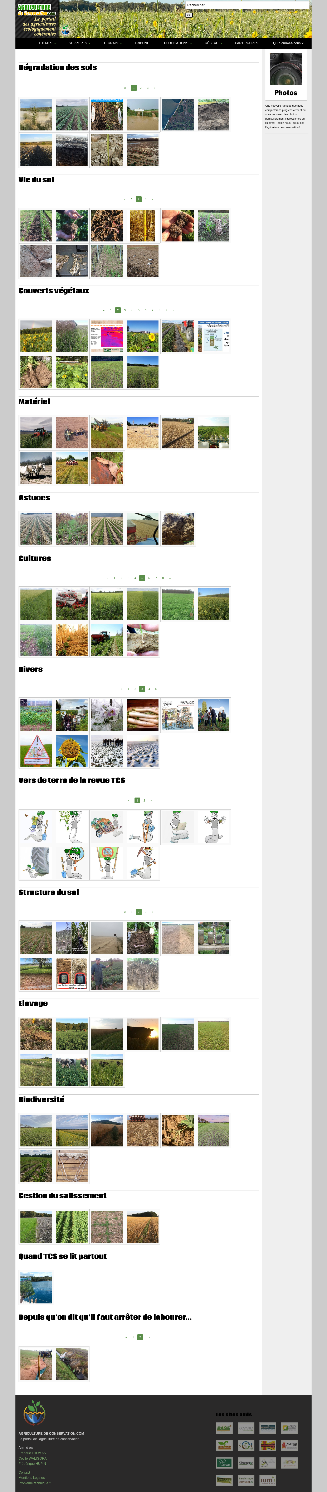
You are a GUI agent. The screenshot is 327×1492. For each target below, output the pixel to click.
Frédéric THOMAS (32, 1453)
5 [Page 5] (139, 310)
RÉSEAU (212, 43)
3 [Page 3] (148, 87)
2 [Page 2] (141, 87)
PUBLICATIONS (176, 43)
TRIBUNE (142, 43)
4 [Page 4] (132, 310)
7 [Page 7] (152, 310)
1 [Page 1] (132, 199)
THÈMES (45, 43)
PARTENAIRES (246, 43)
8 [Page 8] (159, 310)
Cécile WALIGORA (33, 1458)
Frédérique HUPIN (32, 1463)
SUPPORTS (78, 43)
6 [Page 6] (146, 310)
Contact (24, 1472)
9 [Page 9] (166, 310)
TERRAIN (110, 43)
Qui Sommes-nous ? (288, 43)
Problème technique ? (35, 1483)
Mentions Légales (32, 1477)
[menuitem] (23, 43)
